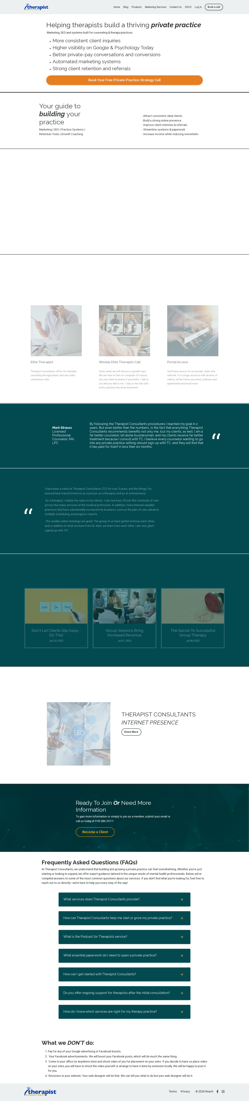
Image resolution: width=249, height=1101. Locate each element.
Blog (125, 7)
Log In (198, 7)
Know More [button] (131, 732)
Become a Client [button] (95, 832)
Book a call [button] (214, 7)
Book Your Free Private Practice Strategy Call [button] (124, 80)
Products (136, 7)
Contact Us (176, 7)
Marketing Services (155, 7)
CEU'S (188, 7)
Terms (173, 1092)
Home (116, 7)
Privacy (185, 1092)
